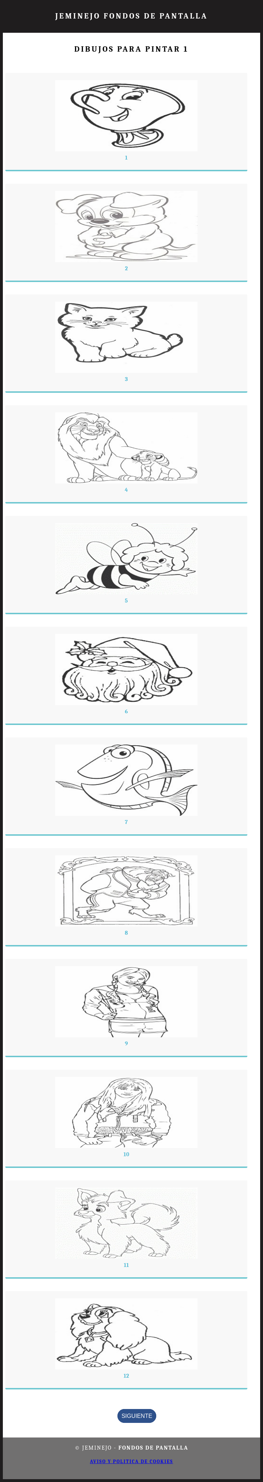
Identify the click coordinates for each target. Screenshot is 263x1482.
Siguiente (136, 1416)
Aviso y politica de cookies (131, 1461)
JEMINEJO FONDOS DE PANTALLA (131, 16)
